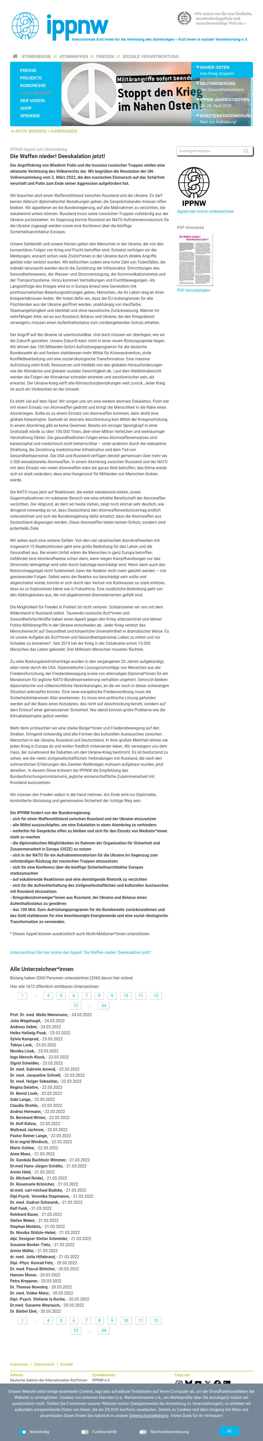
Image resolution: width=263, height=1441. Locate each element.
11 (141, 995)
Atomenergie (36, 56)
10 (126, 995)
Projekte (31, 78)
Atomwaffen (73, 56)
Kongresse (33, 85)
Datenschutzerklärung (149, 1415)
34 (104, 1005)
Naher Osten (214, 67)
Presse (28, 70)
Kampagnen (64, 131)
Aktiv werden (35, 93)
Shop (25, 108)
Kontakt (66, 1364)
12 (156, 995)
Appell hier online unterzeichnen (205, 211)
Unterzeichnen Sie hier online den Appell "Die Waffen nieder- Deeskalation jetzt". (81, 952)
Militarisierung (218, 83)
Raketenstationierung (222, 116)
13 (75, 1005)
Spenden (30, 116)
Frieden (105, 56)
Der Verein (32, 101)
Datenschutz (44, 1364)
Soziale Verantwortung (150, 56)
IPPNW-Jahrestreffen (222, 100)
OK (229, 1431)
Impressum (19, 1364)
